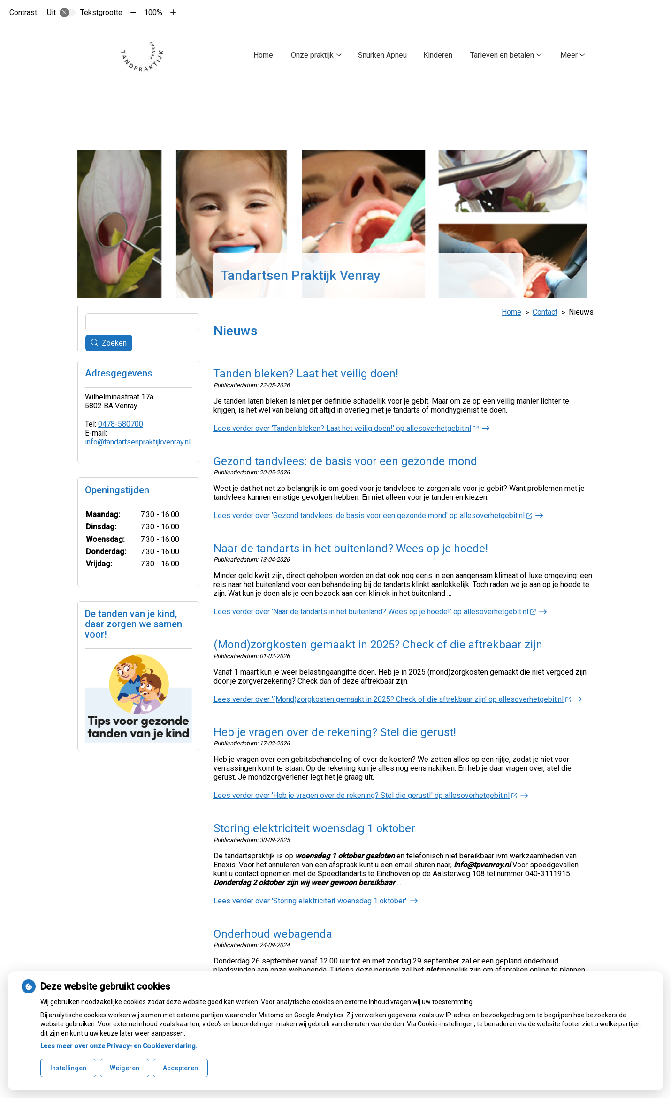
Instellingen (68, 1068)
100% (153, 12)
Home (263, 55)
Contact (545, 310)
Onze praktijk (312, 55)
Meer (569, 55)
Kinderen (437, 55)
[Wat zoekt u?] (142, 320)
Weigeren (124, 1068)
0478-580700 (120, 422)
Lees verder (346, 425)
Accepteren (180, 1068)
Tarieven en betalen (502, 55)
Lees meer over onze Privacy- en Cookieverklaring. (119, 1046)
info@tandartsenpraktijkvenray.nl (138, 440)
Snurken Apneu (382, 55)
